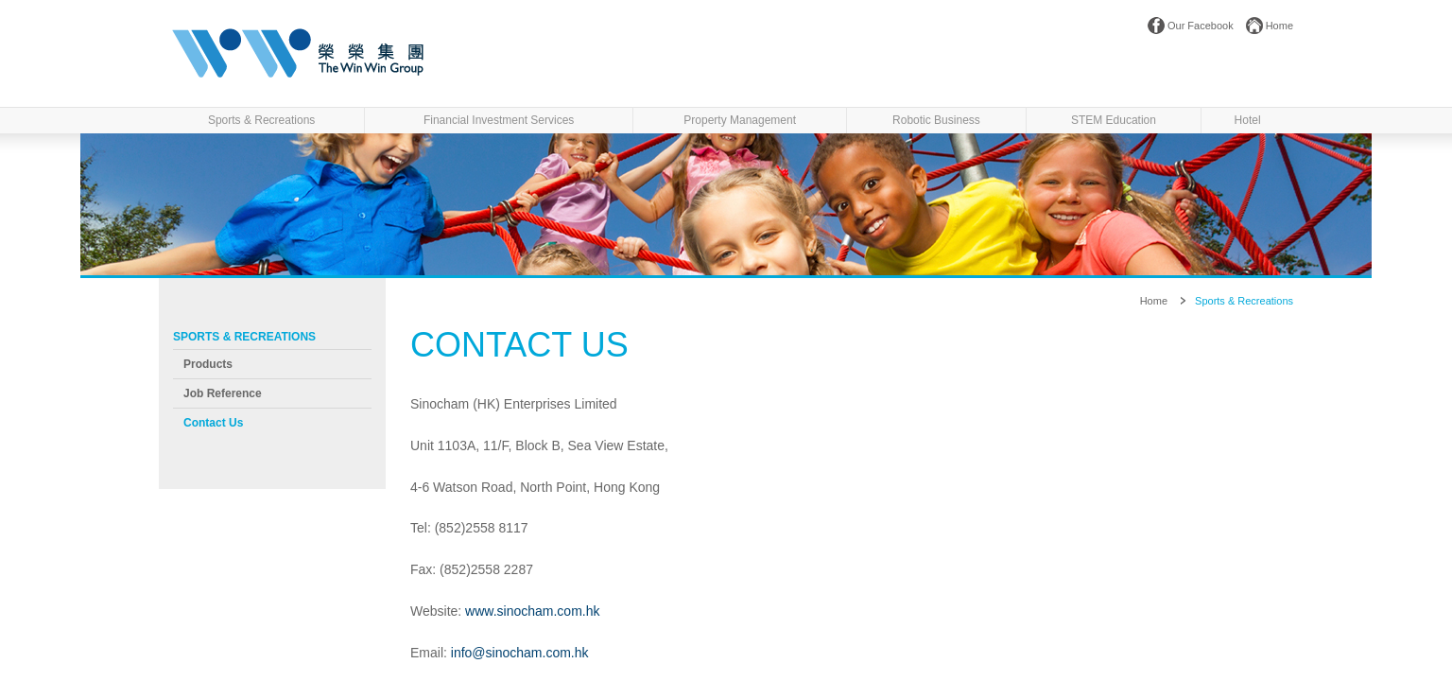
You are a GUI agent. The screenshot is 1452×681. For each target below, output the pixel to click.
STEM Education (1113, 120)
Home (1279, 25)
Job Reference (222, 393)
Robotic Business (936, 120)
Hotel (1248, 120)
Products (208, 364)
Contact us (213, 422)
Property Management (739, 120)
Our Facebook (1200, 25)
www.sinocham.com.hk (532, 611)
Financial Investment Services (499, 120)
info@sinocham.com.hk (520, 652)
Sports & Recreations (261, 120)
